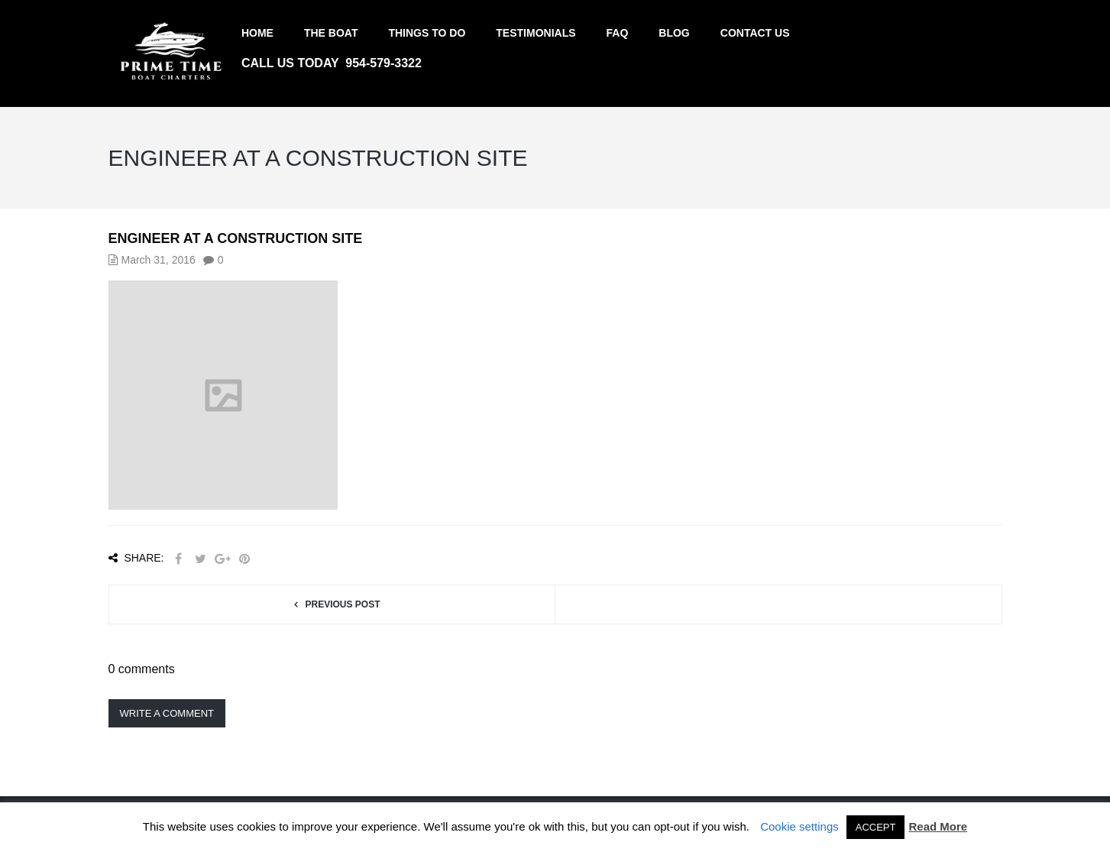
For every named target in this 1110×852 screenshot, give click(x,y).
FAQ (618, 33)
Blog (674, 33)
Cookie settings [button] (799, 826)
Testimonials (535, 33)
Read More (937, 826)
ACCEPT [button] (876, 827)
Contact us (755, 33)
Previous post (342, 604)
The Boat (331, 33)
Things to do (426, 33)
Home (257, 33)
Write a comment (167, 713)
